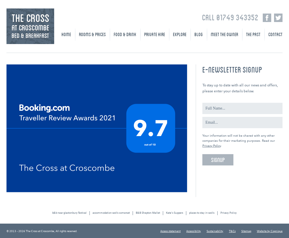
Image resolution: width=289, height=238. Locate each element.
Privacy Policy (211, 146)
